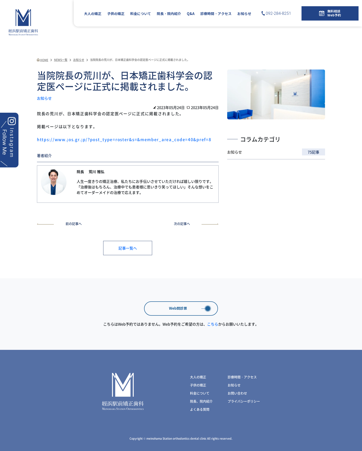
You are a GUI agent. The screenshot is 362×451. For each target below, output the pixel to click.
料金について (140, 14)
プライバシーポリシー (244, 401)
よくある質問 (199, 409)
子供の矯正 (115, 14)
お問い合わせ (237, 393)
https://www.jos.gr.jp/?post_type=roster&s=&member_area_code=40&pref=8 (124, 139)
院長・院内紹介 (169, 14)
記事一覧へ (127, 248)
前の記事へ (59, 223)
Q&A (191, 14)
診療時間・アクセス (216, 14)
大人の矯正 (92, 14)
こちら (212, 324)
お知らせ (244, 14)
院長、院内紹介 (201, 401)
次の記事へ (196, 223)
